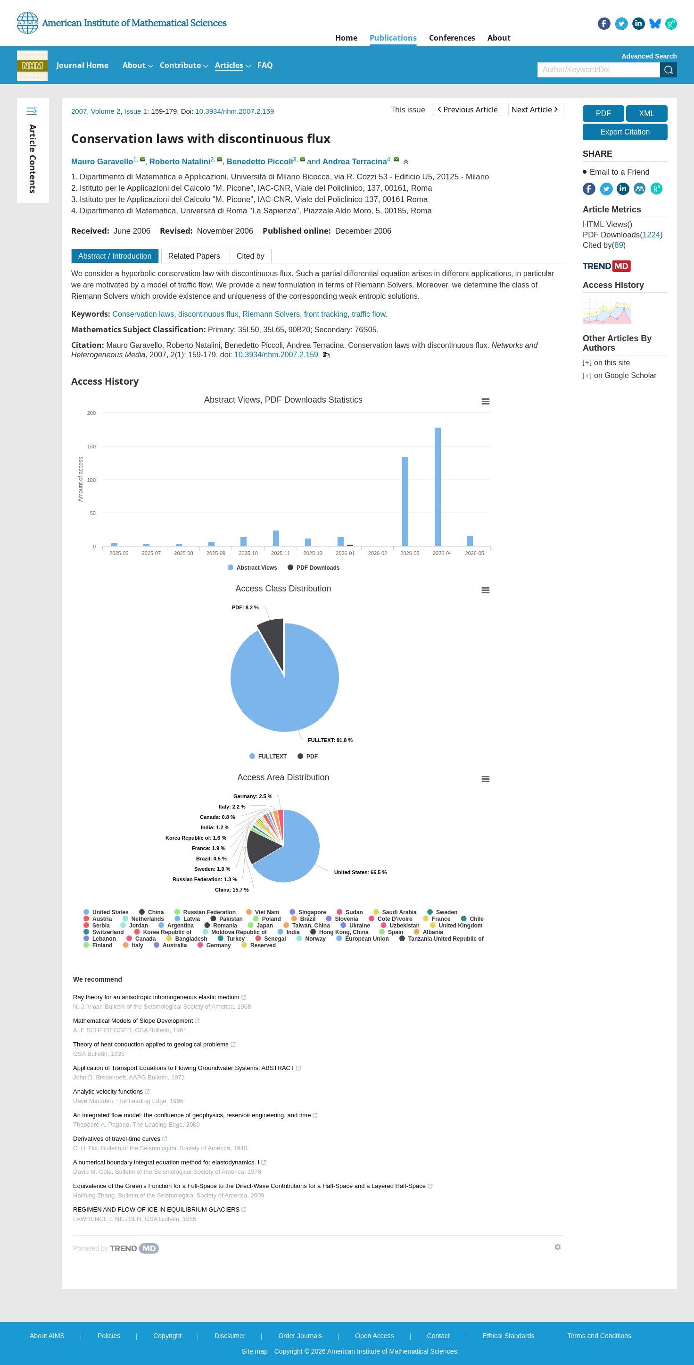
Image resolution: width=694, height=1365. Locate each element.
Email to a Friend (620, 172)
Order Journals (300, 1336)
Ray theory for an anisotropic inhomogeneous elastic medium (160, 997)
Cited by (250, 256)
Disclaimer (230, 1336)
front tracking (325, 314)
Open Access (374, 1336)
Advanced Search (649, 56)
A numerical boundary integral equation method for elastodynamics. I (170, 1162)
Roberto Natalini (180, 161)
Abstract (115, 256)
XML (646, 114)
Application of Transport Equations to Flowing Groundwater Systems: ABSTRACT (187, 1067)
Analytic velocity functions (111, 1091)
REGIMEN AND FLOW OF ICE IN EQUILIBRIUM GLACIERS (160, 1209)
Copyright (167, 1336)
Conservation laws (143, 314)
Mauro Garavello (102, 161)
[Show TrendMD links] (558, 1247)
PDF (603, 114)
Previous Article (467, 109)
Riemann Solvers (271, 314)
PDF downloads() (623, 234)
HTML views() (607, 224)
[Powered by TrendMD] (116, 1248)
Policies (109, 1336)
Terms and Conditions (599, 1336)
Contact (438, 1336)
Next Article (535, 109)
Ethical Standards (509, 1336)
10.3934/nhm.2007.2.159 (235, 111)
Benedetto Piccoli (260, 161)
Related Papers (194, 256)
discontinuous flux (208, 314)
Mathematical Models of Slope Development (136, 1020)
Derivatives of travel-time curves (120, 1138)
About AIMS (47, 1336)
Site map (255, 1351)
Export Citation (625, 132)
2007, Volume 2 (95, 111)
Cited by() (604, 245)
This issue (408, 109)
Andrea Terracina (354, 161)
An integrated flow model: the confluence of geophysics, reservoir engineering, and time (195, 1115)
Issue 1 (135, 111)
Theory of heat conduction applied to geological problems (154, 1044)
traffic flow (368, 314)
